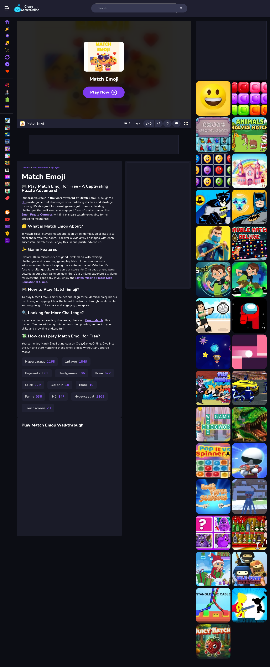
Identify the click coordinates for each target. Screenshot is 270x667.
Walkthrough (70, 425)
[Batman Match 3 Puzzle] (249, 207)
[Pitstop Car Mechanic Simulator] (249, 388)
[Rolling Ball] (249, 352)
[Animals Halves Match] (249, 134)
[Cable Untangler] (213, 605)
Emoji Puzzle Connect (37, 215)
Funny (33, 396)
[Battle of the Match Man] (213, 243)
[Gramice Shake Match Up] (213, 533)
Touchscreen (38, 408)
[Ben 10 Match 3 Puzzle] (213, 279)
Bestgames (71, 373)
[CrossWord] (213, 424)
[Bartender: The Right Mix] (249, 533)
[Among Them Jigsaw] (249, 315)
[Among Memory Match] (213, 134)
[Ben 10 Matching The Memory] (249, 279)
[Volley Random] (213, 315)
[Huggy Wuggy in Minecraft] (249, 496)
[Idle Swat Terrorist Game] (249, 569)
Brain (103, 373)
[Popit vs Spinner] (213, 460)
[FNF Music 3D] (213, 388)
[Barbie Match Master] (249, 171)
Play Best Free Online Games (26, 8)
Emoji (86, 384)
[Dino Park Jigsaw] (249, 424)
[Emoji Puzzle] (213, 98)
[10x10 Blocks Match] (249, 98)
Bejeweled (36, 373)
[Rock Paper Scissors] (213, 496)
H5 (58, 396)
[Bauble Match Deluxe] (249, 243)
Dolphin (60, 384)
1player (55, 167)
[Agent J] (249, 460)
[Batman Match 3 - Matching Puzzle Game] (213, 207)
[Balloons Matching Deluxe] (213, 171)
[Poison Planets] (213, 352)
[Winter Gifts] (213, 569)
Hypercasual (40, 167)
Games (26, 167)
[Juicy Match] (213, 641)
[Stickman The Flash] (249, 605)
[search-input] (136, 8)
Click (33, 384)
